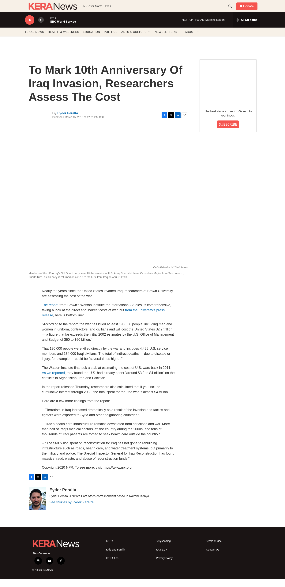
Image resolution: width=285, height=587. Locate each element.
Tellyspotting (163, 548)
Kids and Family (115, 557)
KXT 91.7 (161, 557)
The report (50, 312)
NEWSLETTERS (166, 39)
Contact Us (212, 557)
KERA (109, 548)
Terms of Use (214, 548)
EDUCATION (91, 39)
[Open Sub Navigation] (149, 39)
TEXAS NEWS (34, 39)
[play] (30, 27)
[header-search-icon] (231, 10)
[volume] (41, 27)
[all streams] (246, 27)
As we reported (53, 380)
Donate (251, 10)
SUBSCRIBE (228, 132)
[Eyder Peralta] (37, 506)
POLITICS (111, 39)
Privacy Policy (164, 565)
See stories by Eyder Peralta (72, 509)
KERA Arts (112, 565)
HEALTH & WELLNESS (63, 39)
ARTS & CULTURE (134, 39)
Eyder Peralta (67, 121)
